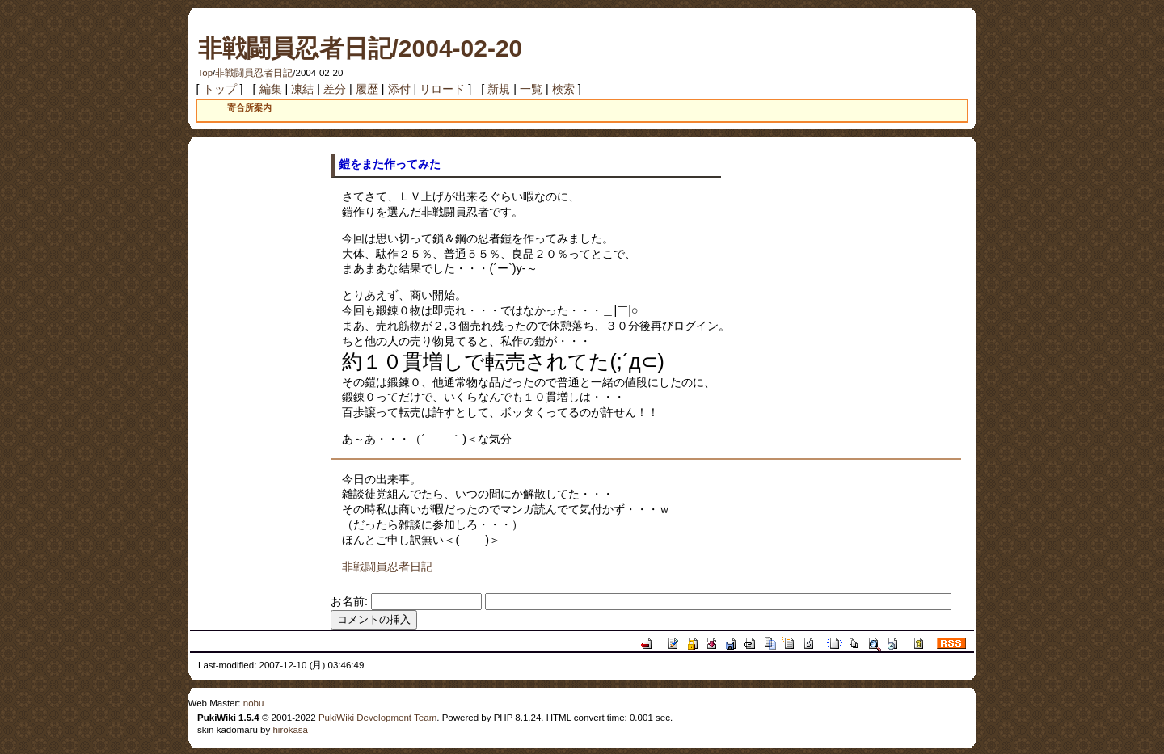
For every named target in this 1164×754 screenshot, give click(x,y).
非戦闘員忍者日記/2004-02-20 (360, 48)
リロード (442, 88)
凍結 (302, 88)
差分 (334, 88)
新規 (498, 88)
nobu (253, 703)
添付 (399, 88)
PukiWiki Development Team (377, 717)
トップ (220, 88)
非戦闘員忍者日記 (254, 73)
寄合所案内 (249, 107)
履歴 (367, 88)
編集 (270, 88)
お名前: (351, 601)
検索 (563, 88)
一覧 (531, 88)
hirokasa (290, 730)
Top (205, 73)
